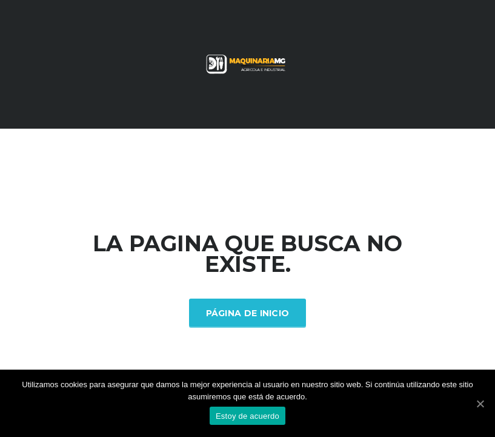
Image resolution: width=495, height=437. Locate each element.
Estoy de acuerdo (247, 416)
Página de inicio (248, 313)
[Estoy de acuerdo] (480, 404)
